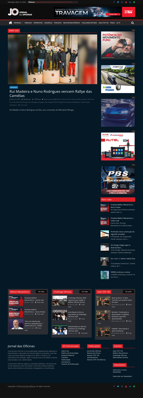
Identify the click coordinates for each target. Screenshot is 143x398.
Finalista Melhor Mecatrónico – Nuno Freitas (35, 312)
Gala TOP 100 (118, 352)
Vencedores (13, 106)
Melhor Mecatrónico (71, 24)
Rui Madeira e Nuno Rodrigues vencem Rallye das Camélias (50, 94)
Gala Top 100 (103, 24)
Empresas (17, 24)
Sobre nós (65, 352)
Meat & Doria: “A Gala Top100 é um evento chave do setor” (122, 301)
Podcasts (57, 24)
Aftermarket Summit (120, 358)
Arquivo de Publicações (70, 365)
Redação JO (27, 100)
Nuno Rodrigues (33, 103)
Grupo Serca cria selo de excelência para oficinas (53, 2)
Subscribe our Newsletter (122, 377)
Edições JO (48, 24)
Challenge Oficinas (89, 24)
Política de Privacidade (69, 354)
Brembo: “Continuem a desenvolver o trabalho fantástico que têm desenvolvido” (120, 316)
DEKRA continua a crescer (120, 273)
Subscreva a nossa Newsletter (120, 372)
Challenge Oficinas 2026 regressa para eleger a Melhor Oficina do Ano (77, 301)
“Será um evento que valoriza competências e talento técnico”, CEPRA (34, 324)
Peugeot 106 (43, 103)
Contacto (64, 358)
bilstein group (48, 100)
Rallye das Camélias (65, 103)
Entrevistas (38, 24)
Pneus (112, 24)
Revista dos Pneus (94, 354)
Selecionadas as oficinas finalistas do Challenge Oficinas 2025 (77, 330)
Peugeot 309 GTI (53, 103)
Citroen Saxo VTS (66, 100)
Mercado (28, 24)
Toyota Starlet (85, 103)
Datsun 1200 (86, 100)
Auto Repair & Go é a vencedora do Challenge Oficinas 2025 (77, 315)
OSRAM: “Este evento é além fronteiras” (120, 331)
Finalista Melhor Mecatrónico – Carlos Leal (34, 300)
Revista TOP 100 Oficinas (96, 361)
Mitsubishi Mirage (21, 103)
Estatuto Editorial (67, 356)
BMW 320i (56, 100)
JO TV (118, 24)
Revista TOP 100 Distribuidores (93, 357)
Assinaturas (65, 363)
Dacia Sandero (76, 100)
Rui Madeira (76, 103)
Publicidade (65, 361)
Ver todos (41, 293)
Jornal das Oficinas (94, 352)
